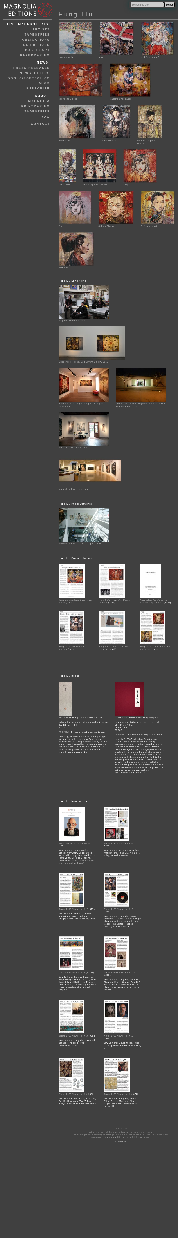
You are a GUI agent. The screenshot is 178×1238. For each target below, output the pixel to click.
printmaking (35, 106)
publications (34, 39)
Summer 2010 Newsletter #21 (119, 843)
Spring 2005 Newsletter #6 (118, 1094)
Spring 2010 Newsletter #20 (73, 909)
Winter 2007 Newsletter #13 (118, 1036)
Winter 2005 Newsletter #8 (73, 1094)
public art (37, 50)
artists (41, 29)
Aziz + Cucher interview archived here (77, 861)
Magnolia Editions (114, 1137)
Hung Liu (76, 14)
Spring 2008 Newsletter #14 (73, 1036)
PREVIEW (64, 732)
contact (40, 123)
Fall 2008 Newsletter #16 (72, 972)
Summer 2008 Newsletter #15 (119, 972)
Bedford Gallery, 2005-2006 (73, 489)
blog (44, 83)
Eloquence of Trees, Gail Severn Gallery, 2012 (83, 362)
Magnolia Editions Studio (72, 320)
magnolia (39, 101)
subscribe (38, 88)
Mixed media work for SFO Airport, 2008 (80, 543)
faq (46, 116)
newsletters (35, 73)
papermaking (35, 55)
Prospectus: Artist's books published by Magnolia (153, 601)
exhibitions (36, 45)
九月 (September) (157, 56)
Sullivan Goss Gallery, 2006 (73, 448)
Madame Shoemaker (130, 97)
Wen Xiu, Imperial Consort (149, 140)
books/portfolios (29, 78)
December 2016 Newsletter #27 (75, 843)
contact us (120, 1142)
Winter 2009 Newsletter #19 (118, 909)
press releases (31, 67)
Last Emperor (116, 139)
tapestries (37, 34)
